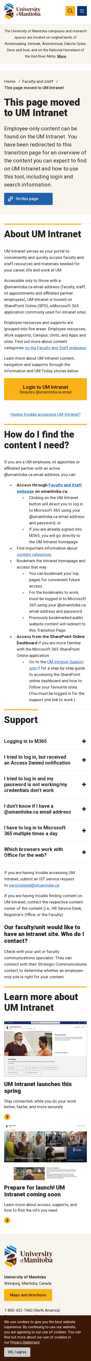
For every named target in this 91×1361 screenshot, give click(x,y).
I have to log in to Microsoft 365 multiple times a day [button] (35, 830)
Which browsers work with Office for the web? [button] (33, 852)
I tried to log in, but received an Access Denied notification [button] (37, 760)
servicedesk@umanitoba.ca (34, 885)
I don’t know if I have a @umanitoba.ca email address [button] (37, 809)
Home (10, 81)
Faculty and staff (37, 81)
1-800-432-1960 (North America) (32, 1310)
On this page (23, 198)
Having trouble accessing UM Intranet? (45, 414)
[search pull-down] (70, 11)
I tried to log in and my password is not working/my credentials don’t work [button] (35, 784)
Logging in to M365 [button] (25, 741)
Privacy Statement (25, 1342)
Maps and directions (28, 1295)
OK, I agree (17, 1352)
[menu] (82, 11)
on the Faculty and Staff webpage (55, 347)
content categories (34, 554)
